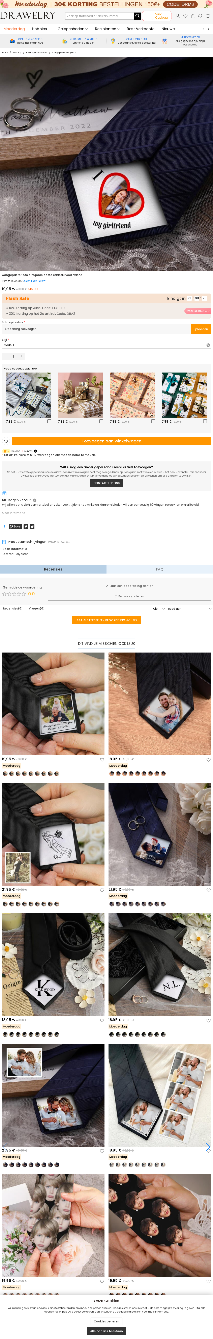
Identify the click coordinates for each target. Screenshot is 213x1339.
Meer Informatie (13, 513)
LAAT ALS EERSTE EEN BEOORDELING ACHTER (106, 620)
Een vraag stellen (129, 596)
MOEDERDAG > (198, 310)
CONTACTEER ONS (106, 483)
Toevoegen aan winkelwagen (111, 441)
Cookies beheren (106, 1321)
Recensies (53, 569)
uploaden (201, 329)
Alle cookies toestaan (106, 1331)
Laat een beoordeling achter (129, 586)
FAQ (159, 569)
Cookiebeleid (123, 1311)
